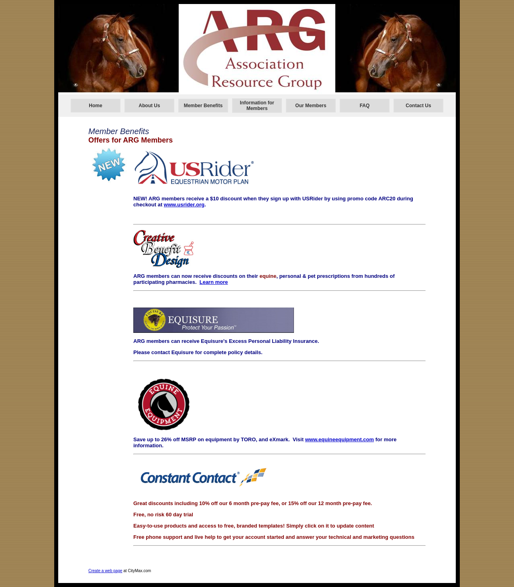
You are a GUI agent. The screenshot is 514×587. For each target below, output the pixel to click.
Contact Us (418, 105)
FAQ (365, 105)
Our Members (310, 105)
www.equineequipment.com (339, 439)
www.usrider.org (184, 205)
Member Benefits (203, 105)
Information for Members (257, 105)
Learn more (214, 282)
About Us (149, 105)
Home (95, 105)
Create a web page (105, 571)
